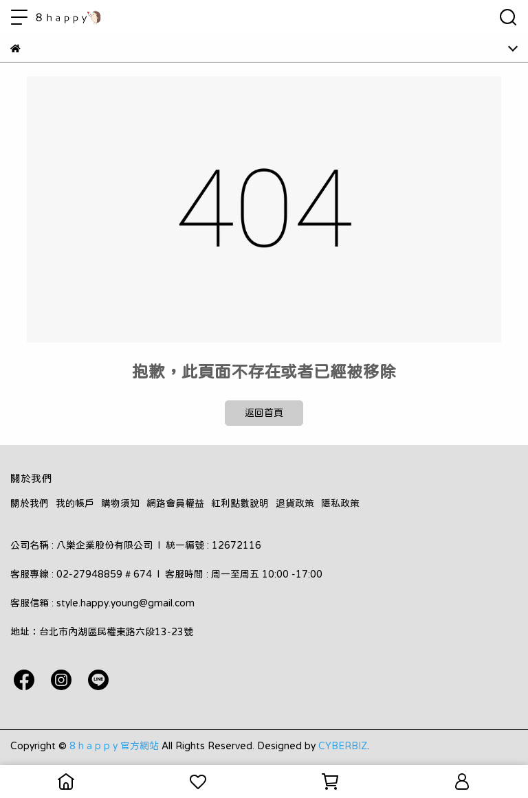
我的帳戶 (75, 503)
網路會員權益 (175, 503)
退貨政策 (295, 503)
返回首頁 (264, 412)
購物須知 (120, 503)
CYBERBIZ (342, 745)
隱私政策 (340, 503)
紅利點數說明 (240, 503)
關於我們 (29, 503)
